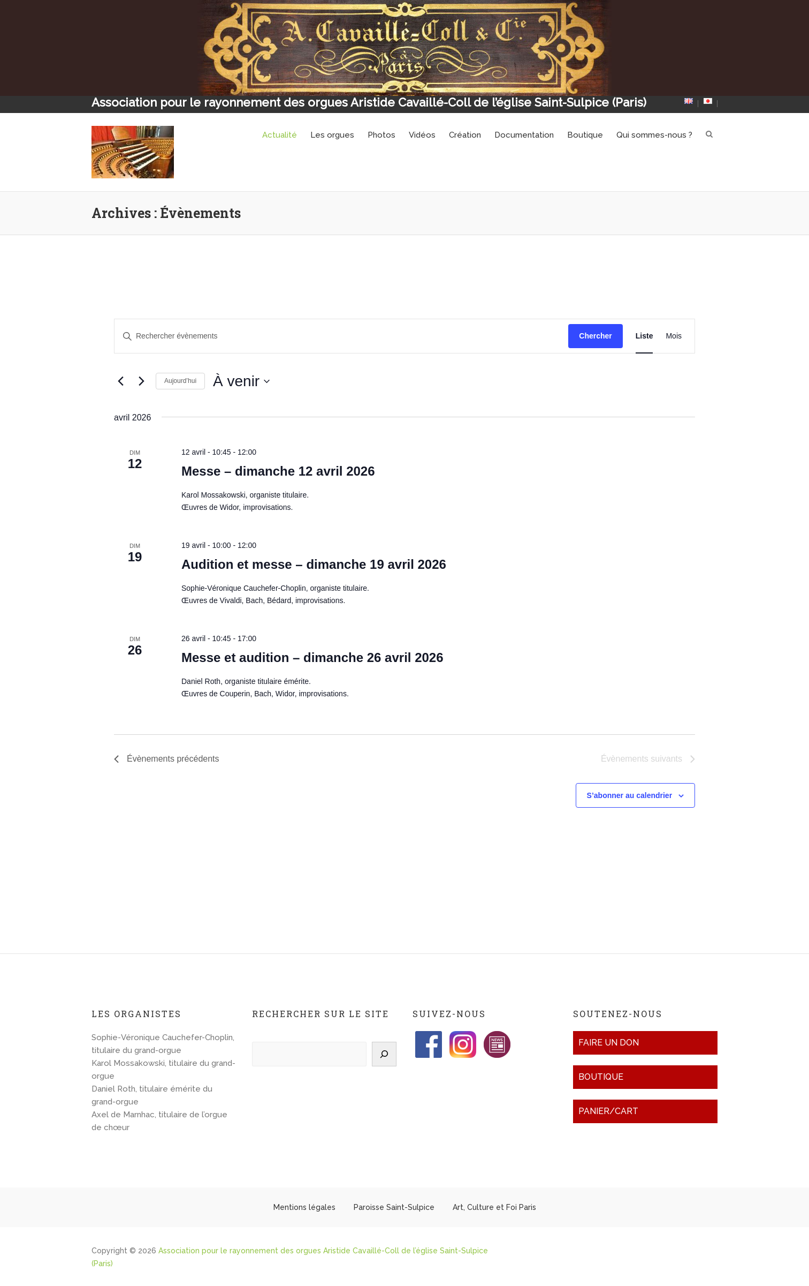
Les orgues (332, 135)
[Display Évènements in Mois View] (674, 336)
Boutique (585, 135)
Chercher (595, 336)
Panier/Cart (608, 1111)
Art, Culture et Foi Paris (494, 1207)
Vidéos (422, 135)
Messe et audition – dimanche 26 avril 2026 (312, 657)
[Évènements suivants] (141, 381)
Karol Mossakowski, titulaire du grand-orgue (163, 1069)
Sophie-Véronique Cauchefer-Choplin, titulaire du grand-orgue (162, 1044)
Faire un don (608, 1042)
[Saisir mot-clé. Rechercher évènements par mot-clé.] (341, 336)
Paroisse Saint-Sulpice (394, 1207)
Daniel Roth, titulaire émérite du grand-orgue (151, 1095)
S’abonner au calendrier (630, 795)
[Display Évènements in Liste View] (644, 336)
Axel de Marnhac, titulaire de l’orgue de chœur (159, 1121)
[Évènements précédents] (120, 381)
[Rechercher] (384, 1054)
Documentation (524, 135)
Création (465, 135)
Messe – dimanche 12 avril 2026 (278, 471)
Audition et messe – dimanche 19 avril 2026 (313, 564)
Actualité (279, 135)
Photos (381, 135)
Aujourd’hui (180, 381)
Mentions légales (304, 1207)
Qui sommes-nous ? (654, 135)
